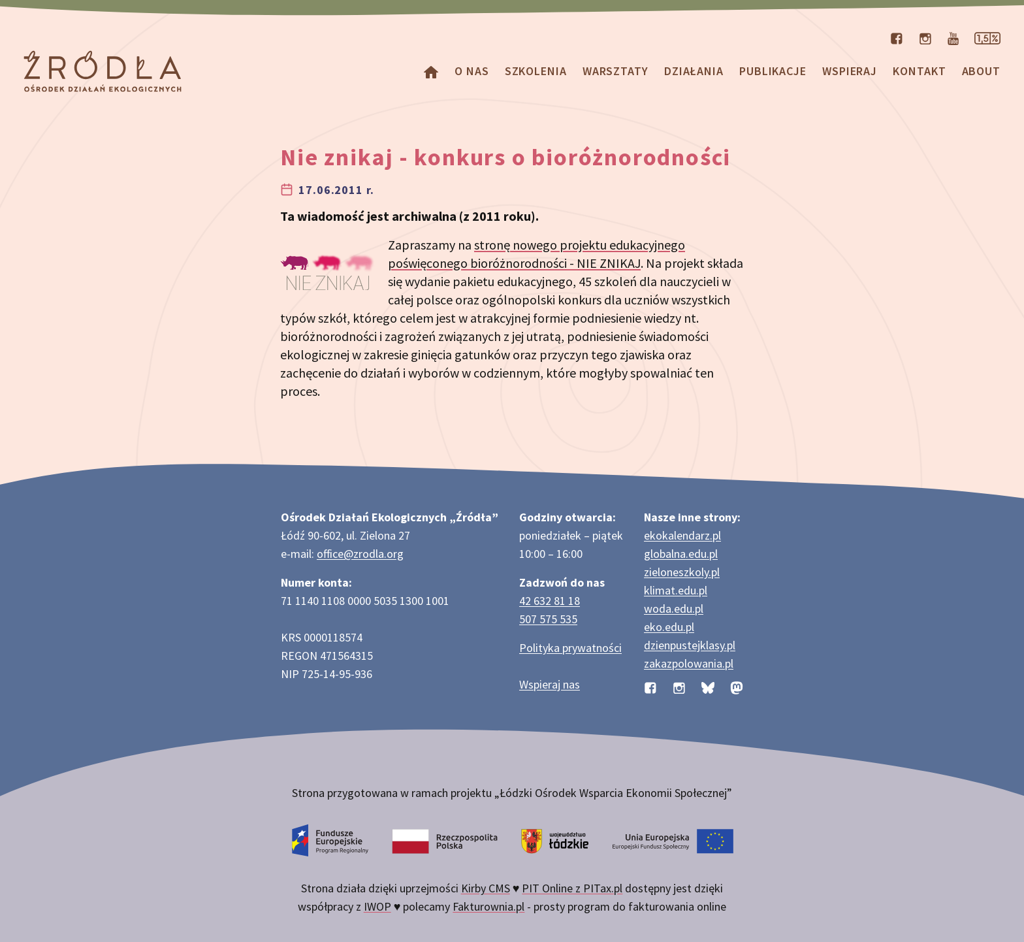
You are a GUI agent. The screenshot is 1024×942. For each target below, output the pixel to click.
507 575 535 (548, 618)
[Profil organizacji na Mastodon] (736, 686)
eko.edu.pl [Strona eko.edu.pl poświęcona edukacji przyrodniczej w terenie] (669, 626)
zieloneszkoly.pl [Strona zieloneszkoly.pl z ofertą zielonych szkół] (682, 571)
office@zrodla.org (360, 553)
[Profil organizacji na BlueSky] (707, 686)
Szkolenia (536, 70)
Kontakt (919, 70)
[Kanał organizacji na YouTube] (953, 37)
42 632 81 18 (549, 600)
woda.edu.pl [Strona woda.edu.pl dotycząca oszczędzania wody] (673, 608)
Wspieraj (849, 70)
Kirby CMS (485, 888)
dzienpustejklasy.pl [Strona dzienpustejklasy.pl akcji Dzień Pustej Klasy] (689, 645)
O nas (472, 70)
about (981, 70)
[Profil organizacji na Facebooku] (896, 37)
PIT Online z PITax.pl (572, 888)
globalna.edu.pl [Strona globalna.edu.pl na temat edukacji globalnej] (681, 553)
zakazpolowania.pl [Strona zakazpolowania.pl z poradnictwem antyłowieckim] (688, 663)
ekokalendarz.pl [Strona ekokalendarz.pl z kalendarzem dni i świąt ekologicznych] (682, 535)
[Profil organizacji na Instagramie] (925, 37)
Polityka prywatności (570, 647)
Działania (694, 70)
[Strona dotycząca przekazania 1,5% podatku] (987, 37)
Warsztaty (615, 70)
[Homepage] (431, 70)
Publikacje (773, 70)
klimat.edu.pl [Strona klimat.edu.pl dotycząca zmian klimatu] (675, 590)
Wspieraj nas (549, 684)
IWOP (377, 906)
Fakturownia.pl (488, 906)
